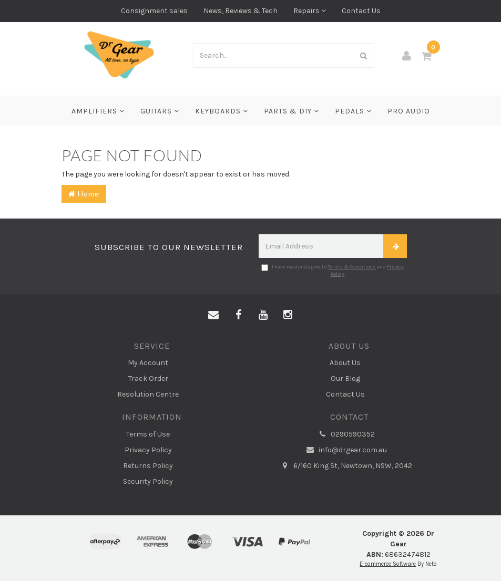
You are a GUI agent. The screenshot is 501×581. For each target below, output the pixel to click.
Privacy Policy (148, 449)
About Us (345, 362)
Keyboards (221, 111)
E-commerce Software (388, 564)
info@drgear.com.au (345, 450)
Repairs (309, 10)
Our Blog (345, 378)
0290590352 (345, 434)
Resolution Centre (148, 394)
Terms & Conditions (352, 267)
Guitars (159, 111)
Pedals (353, 111)
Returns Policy (148, 465)
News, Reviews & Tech (240, 10)
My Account (148, 362)
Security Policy (148, 481)
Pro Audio (408, 111)
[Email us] (213, 315)
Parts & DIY (291, 111)
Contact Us (361, 10)
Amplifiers (98, 111)
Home (83, 193)
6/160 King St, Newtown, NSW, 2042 (345, 466)
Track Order (148, 378)
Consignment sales (154, 10)
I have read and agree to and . (332, 270)
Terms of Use (148, 434)
